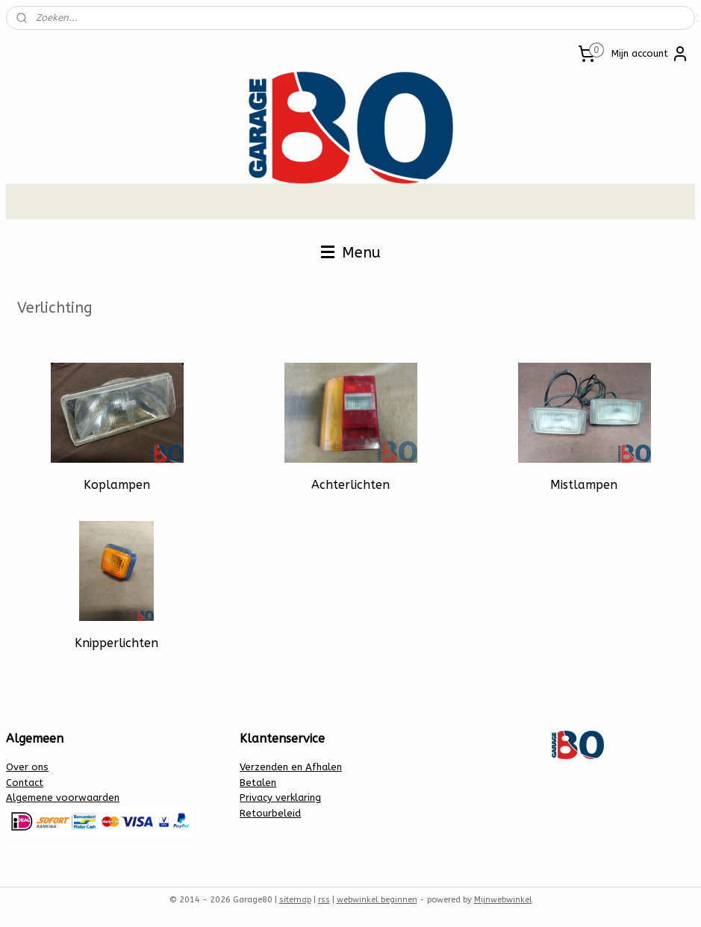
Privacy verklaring (280, 797)
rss (324, 900)
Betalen (258, 782)
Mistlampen (583, 485)
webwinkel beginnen (377, 900)
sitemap (295, 900)
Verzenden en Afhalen (291, 766)
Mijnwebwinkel (503, 900)
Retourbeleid (270, 813)
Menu (351, 252)
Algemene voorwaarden (62, 797)
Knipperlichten (116, 643)
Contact (24, 782)
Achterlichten (350, 485)
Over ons (27, 766)
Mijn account (650, 54)
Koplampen (117, 485)
